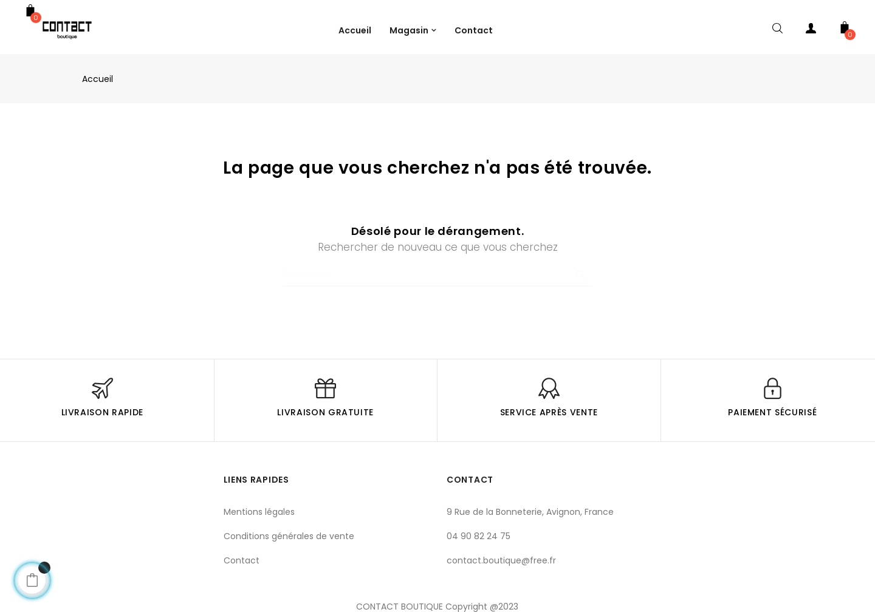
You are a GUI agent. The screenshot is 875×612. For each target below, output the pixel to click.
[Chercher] (437, 274)
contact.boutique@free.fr (501, 560)
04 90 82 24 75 (478, 536)
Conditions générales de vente (289, 536)
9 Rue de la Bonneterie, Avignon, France (530, 512)
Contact (241, 560)
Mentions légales (259, 512)
